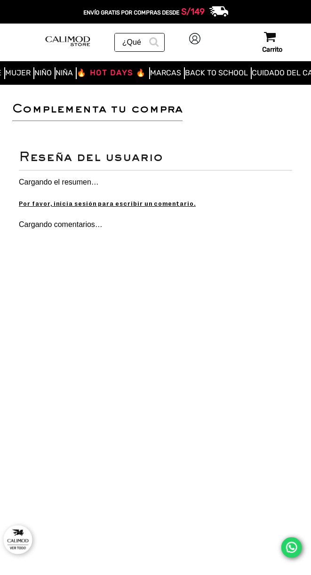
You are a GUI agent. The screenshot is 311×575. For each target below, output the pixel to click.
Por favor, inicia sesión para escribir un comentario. (107, 203)
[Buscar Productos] (153, 41)
